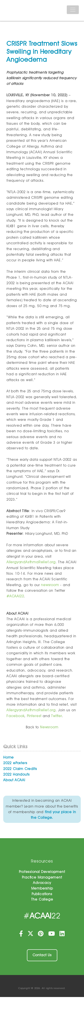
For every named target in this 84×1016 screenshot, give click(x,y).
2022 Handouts (16, 774)
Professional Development (42, 872)
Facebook (15, 716)
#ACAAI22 (15, 596)
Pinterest (34, 716)
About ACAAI (14, 780)
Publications (42, 894)
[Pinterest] (41, 934)
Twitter (56, 716)
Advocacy (42, 883)
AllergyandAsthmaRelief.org (31, 562)
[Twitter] (31, 934)
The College (42, 899)
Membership (42, 888)
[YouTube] (52, 934)
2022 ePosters (15, 763)
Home (8, 757)
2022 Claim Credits (20, 769)
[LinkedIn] (62, 934)
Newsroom (49, 727)
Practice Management (42, 877)
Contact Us (42, 955)
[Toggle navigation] (73, 9)
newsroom (50, 585)
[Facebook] (21, 934)
